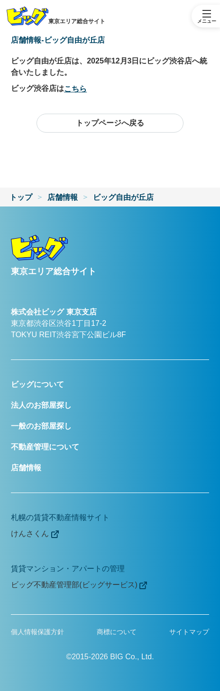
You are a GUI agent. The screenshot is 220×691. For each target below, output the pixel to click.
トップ (20, 197)
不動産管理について (45, 447)
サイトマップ (189, 632)
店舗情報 (62, 197)
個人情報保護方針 (37, 632)
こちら (75, 89)
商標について (117, 632)
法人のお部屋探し (41, 405)
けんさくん (34, 533)
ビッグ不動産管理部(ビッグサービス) (79, 585)
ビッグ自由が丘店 (123, 197)
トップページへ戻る (110, 123)
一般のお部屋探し (41, 426)
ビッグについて (37, 384)
